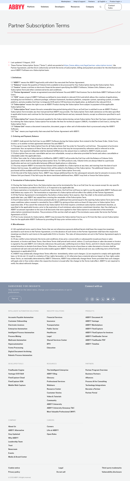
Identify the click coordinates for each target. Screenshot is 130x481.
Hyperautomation (15, 344)
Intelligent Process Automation (21, 333)
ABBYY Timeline (92, 344)
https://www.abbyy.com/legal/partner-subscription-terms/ (88, 65)
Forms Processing (15, 348)
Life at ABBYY (53, 430)
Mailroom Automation (17, 340)
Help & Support (79, 2)
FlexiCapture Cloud (16, 378)
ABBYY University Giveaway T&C (60, 408)
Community (51, 400)
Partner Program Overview (97, 370)
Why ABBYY (13, 438)
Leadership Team (15, 442)
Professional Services (56, 381)
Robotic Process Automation (20, 355)
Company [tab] (90, 7)
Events (11, 453)
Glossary (50, 378)
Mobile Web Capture (17, 385)
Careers (50, 426)
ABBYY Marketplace (94, 325)
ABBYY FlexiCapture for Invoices (99, 333)
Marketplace (66, 2)
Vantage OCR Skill (16, 374)
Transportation (53, 325)
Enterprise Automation (17, 329)
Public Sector (52, 329)
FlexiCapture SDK (15, 381)
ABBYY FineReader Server (97, 336)
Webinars (51, 385)
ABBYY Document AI (94, 317)
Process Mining (14, 336)
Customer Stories (54, 393)
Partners (91, 2)
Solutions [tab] (45, 7)
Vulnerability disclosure (112, 472)
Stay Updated (14, 434)
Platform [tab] (31, 7)
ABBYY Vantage (92, 321)
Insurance (51, 321)
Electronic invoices (16, 325)
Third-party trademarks (112, 468)
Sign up (15, 298)
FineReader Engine (16, 370)
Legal (49, 336)
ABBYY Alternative (16, 430)
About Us (12, 426)
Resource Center (54, 389)
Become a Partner (93, 389)
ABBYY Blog (52, 374)
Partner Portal (91, 393)
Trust (10, 445)
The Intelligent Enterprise (57, 370)
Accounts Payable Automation (20, 317)
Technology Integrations (96, 385)
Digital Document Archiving (19, 351)
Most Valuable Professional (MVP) (61, 412)
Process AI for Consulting (96, 381)
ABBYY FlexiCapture (94, 329)
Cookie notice (14, 468)
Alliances (89, 378)
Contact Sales (111, 6)
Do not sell (61, 472)
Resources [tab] (75, 7)
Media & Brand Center (17, 457)
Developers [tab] (60, 7)
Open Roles (52, 434)
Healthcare (51, 333)
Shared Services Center (57, 340)
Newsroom (12, 449)
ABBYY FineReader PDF (96, 340)
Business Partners (93, 374)
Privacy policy (14, 472)
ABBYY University (54, 404)
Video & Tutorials (54, 397)
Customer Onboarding (17, 321)
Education (51, 348)
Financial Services (54, 317)
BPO (49, 344)
